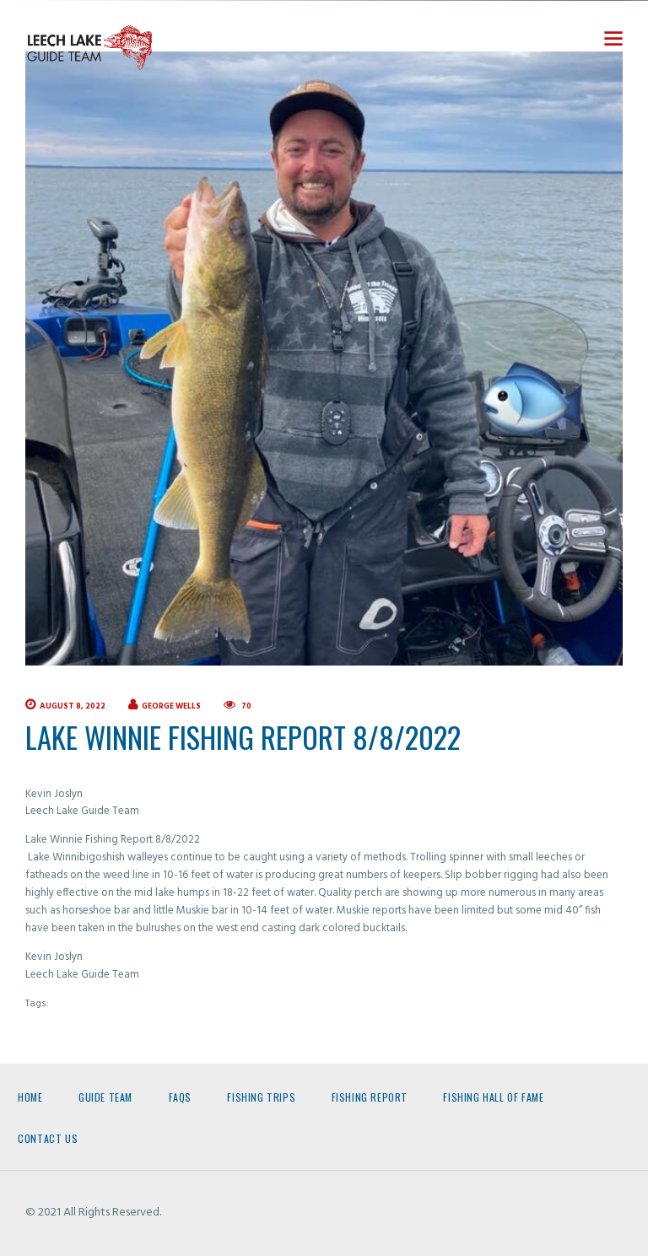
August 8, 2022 (72, 706)
